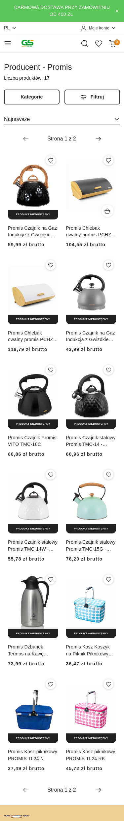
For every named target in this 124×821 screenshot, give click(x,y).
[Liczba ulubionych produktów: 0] (98, 43)
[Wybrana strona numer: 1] (61, 138)
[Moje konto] (98, 28)
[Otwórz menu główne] (8, 43)
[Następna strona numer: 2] (98, 138)
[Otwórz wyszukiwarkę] (84, 43)
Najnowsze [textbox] (17, 119)
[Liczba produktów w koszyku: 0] (112, 43)
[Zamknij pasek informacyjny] (117, 11)
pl (10, 28)
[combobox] (62, 119)
